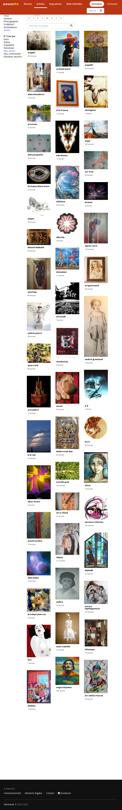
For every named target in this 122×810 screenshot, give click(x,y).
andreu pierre (35, 333)
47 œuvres (89, 574)
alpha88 (89, 570)
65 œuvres (60, 455)
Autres (7, 30)
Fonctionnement (12, 793)
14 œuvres (60, 159)
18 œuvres (31, 222)
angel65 (89, 65)
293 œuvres (32, 56)
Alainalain (61, 272)
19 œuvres (31, 98)
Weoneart (9, 804)
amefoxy (32, 292)
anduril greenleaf (94, 359)
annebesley (62, 361)
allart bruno (34, 501)
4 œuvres (59, 241)
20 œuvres (31, 190)
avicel (59, 406)
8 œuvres (88, 206)
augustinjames (64, 687)
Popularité (9, 45)
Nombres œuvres (13, 56)
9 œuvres (59, 365)
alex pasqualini (35, 154)
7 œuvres (59, 320)
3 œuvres (88, 113)
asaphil (31, 52)
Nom (6, 39)
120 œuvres (89, 525)
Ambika (31, 705)
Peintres (8, 18)
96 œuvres (31, 251)
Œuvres (28, 4)
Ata (29, 659)
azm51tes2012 (35, 541)
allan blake (33, 577)
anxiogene (90, 110)
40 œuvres (31, 158)
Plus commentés (12, 53)
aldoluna (60, 201)
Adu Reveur (62, 155)
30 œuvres (60, 409)
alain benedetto (36, 94)
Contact (50, 793)
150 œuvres (89, 68)
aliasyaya (90, 649)
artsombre (33, 409)
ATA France (62, 110)
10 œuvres (31, 544)
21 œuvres (60, 72)
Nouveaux (9, 48)
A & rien (32, 455)
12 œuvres (60, 114)
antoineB (61, 316)
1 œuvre (88, 409)
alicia (87, 485)
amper (31, 218)
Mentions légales (33, 793)
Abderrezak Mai (64, 451)
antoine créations (94, 522)
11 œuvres (31, 413)
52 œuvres (31, 458)
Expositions (55, 4)
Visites (7, 42)
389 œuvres (60, 691)
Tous (6, 15)
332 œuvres (60, 485)
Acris (87, 441)
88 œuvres (31, 369)
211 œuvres (60, 561)
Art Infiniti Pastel (94, 695)
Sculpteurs (9, 24)
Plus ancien (9, 51)
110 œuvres (89, 249)
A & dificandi (62, 482)
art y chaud (62, 512)
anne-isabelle (63, 646)
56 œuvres (60, 205)
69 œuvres (89, 175)
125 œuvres (89, 612)
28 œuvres (89, 289)
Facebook (64, 793)
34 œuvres (89, 699)
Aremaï (88, 202)
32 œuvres (89, 445)
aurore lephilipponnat (92, 607)
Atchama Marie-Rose (38, 186)
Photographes (11, 21)
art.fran (89, 171)
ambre (59, 602)
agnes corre (91, 245)
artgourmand (92, 285)
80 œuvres (31, 295)
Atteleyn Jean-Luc (37, 614)
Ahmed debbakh (36, 247)
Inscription (97, 4)
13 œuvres (31, 709)
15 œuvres (31, 127)
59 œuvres (60, 605)
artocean (32, 124)
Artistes (41, 4)
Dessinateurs (10, 27)
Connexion (112, 4)
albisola (60, 237)
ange (87, 141)
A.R (86, 406)
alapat (59, 557)
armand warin (63, 69)
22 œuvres (60, 516)
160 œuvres (89, 144)
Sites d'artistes (74, 4)
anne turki (33, 365)
